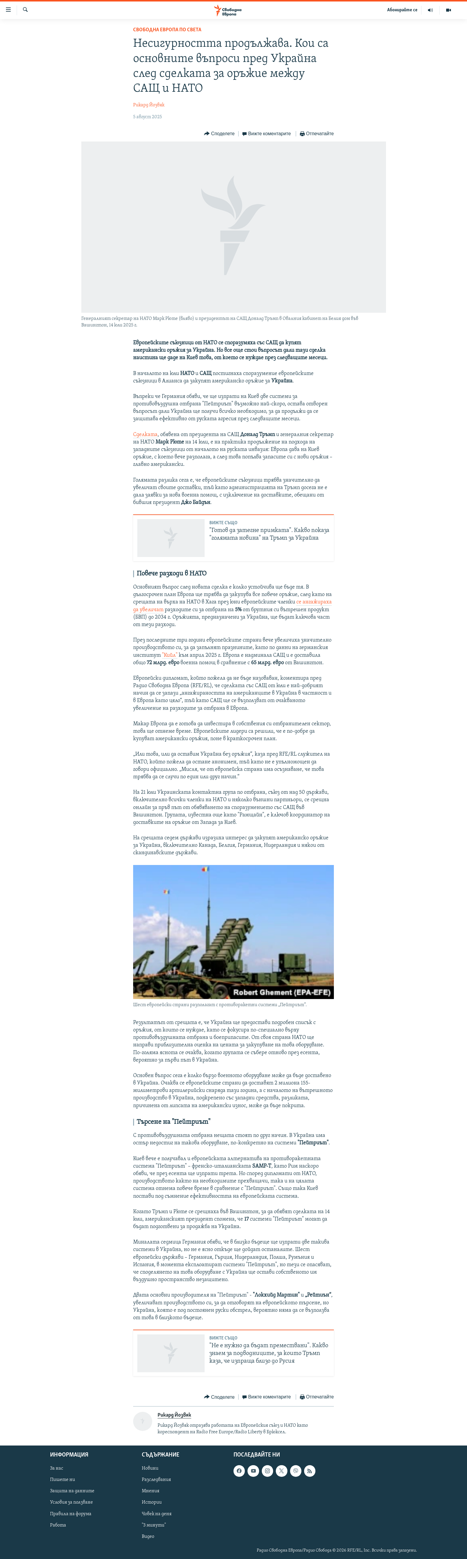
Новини (150, 1468)
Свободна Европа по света (167, 30)
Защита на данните (72, 1491)
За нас (56, 1468)
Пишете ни (62, 1479)
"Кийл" (170, 655)
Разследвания (156, 1479)
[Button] (219, 134)
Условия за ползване (71, 1502)
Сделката (145, 435)
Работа (58, 1525)
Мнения (150, 1491)
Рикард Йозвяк (148, 105)
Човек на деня (157, 1513)
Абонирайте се (402, 10)
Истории (152, 1502)
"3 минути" (154, 1525)
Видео (148, 1536)
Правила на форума (70, 1513)
